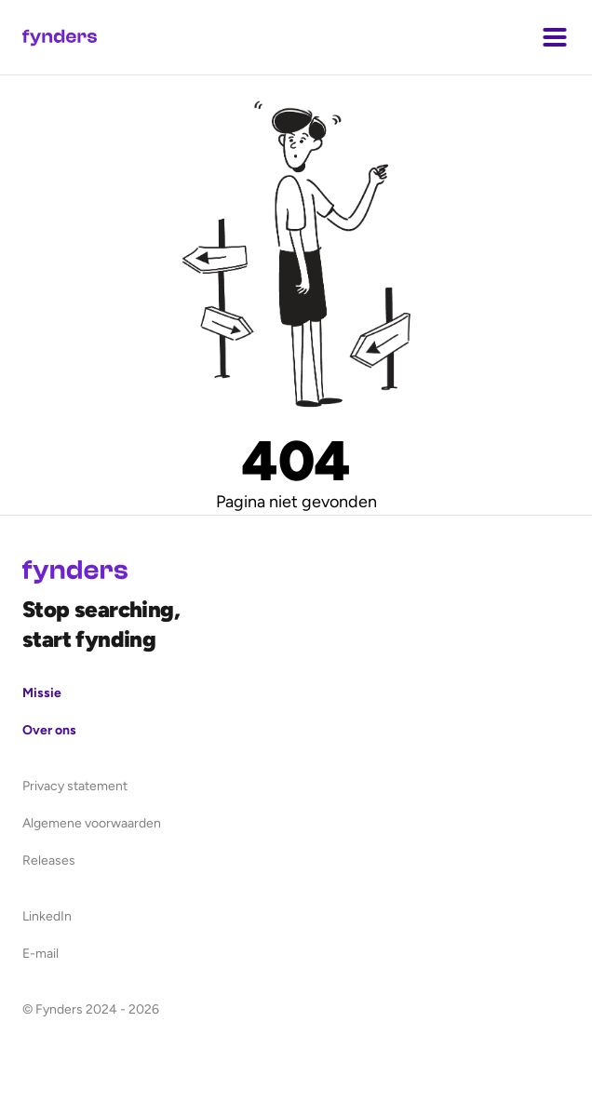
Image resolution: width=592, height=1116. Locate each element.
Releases (48, 860)
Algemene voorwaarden (91, 823)
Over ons (49, 730)
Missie (41, 693)
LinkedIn (47, 916)
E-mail (40, 953)
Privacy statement (75, 786)
